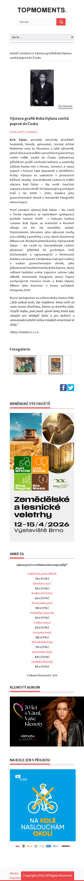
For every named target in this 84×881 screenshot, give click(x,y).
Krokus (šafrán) (42, 593)
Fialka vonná (42, 622)
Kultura (26, 53)
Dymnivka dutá (42, 652)
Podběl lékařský (42, 662)
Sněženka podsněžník (42, 574)
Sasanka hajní (42, 632)
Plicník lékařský (42, 642)
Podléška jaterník (42, 613)
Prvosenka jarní (42, 603)
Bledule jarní (42, 583)
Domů (14, 53)
